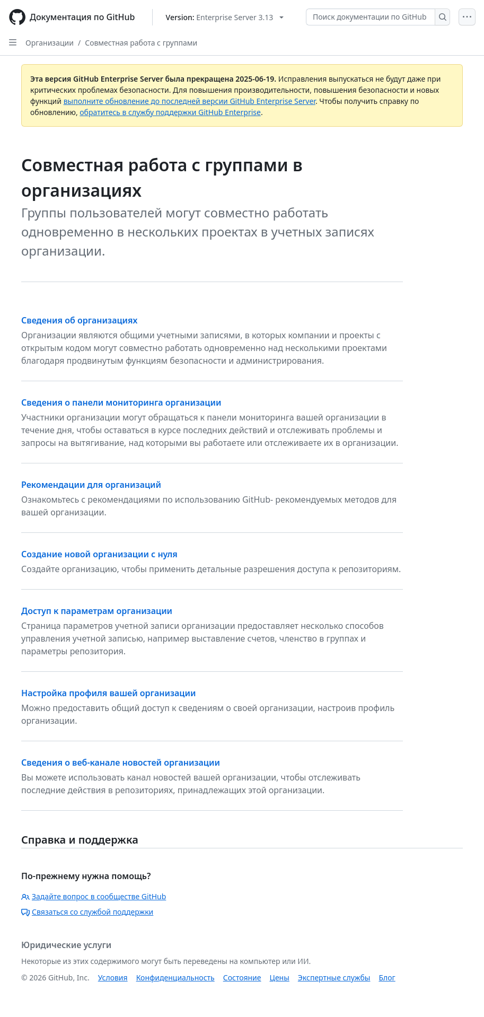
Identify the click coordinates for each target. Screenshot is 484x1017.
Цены (279, 977)
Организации (49, 43)
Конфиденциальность (175, 977)
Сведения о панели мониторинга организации (121, 402)
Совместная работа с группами (141, 43)
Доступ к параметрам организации (96, 611)
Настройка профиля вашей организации (108, 693)
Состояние (242, 977)
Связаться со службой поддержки (87, 912)
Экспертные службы (334, 977)
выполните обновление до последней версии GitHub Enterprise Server (189, 101)
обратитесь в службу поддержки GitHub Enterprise (170, 112)
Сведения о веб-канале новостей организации (120, 762)
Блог (387, 977)
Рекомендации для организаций (91, 484)
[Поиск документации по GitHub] (370, 17)
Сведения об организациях (79, 320)
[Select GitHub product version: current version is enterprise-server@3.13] (225, 17)
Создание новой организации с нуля (99, 554)
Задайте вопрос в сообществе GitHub (93, 896)
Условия (113, 977)
